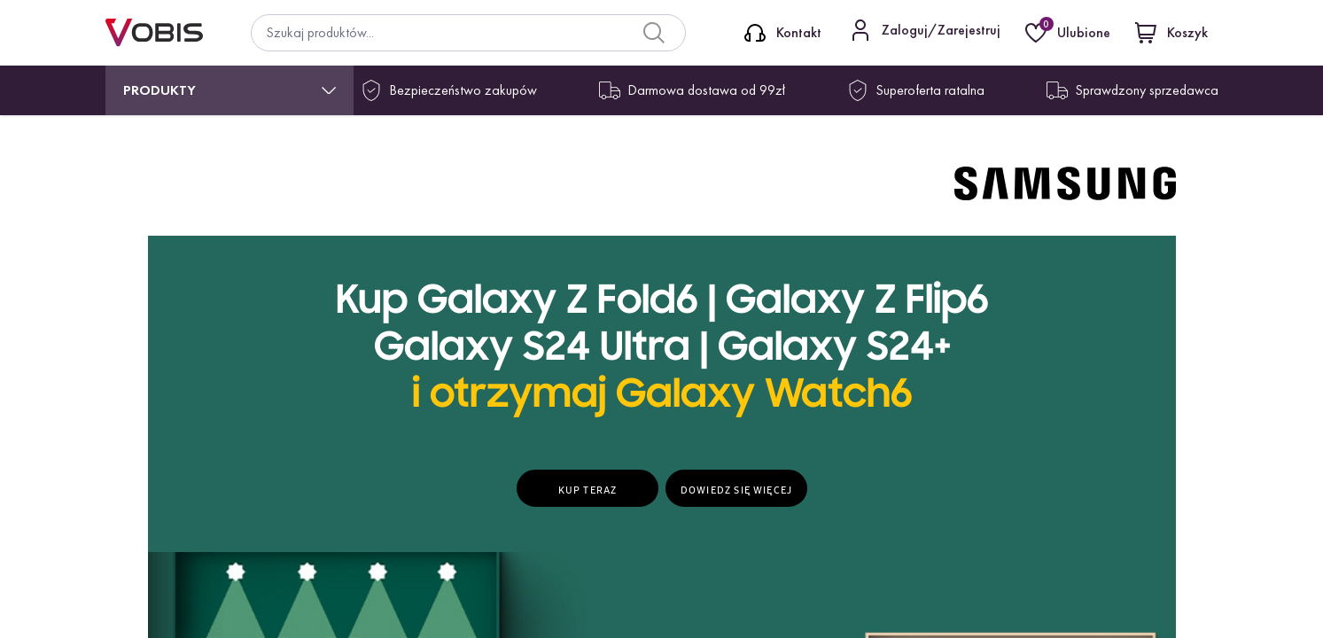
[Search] (654, 32)
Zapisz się (946, 453)
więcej (968, 517)
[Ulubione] (1070, 33)
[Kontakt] (782, 33)
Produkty (159, 90)
